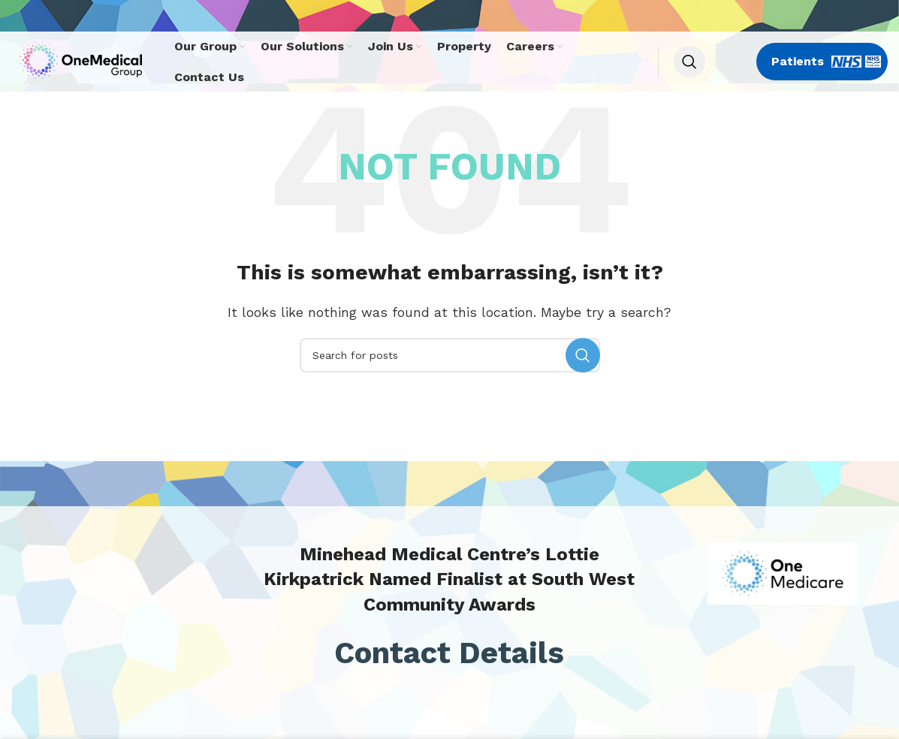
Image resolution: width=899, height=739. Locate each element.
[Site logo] (85, 60)
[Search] (689, 62)
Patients (826, 61)
